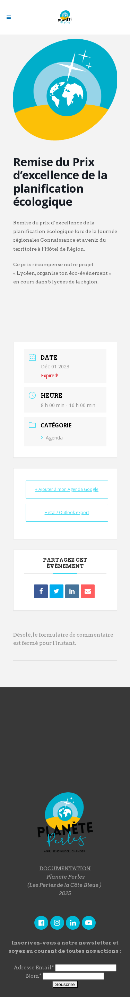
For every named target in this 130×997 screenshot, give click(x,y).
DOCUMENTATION (65, 868)
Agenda (52, 437)
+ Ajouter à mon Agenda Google (66, 489)
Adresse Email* (34, 968)
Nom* (34, 976)
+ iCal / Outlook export (67, 512)
